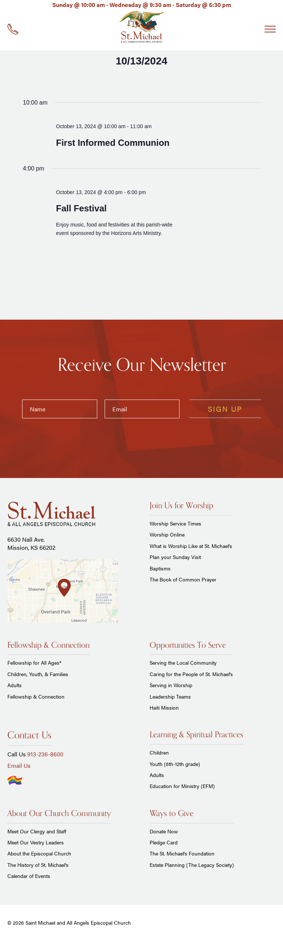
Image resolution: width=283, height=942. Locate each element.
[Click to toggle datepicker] (141, 61)
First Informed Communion (113, 143)
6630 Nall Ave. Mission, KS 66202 (31, 543)
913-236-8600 (45, 754)
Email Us (19, 765)
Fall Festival (81, 208)
